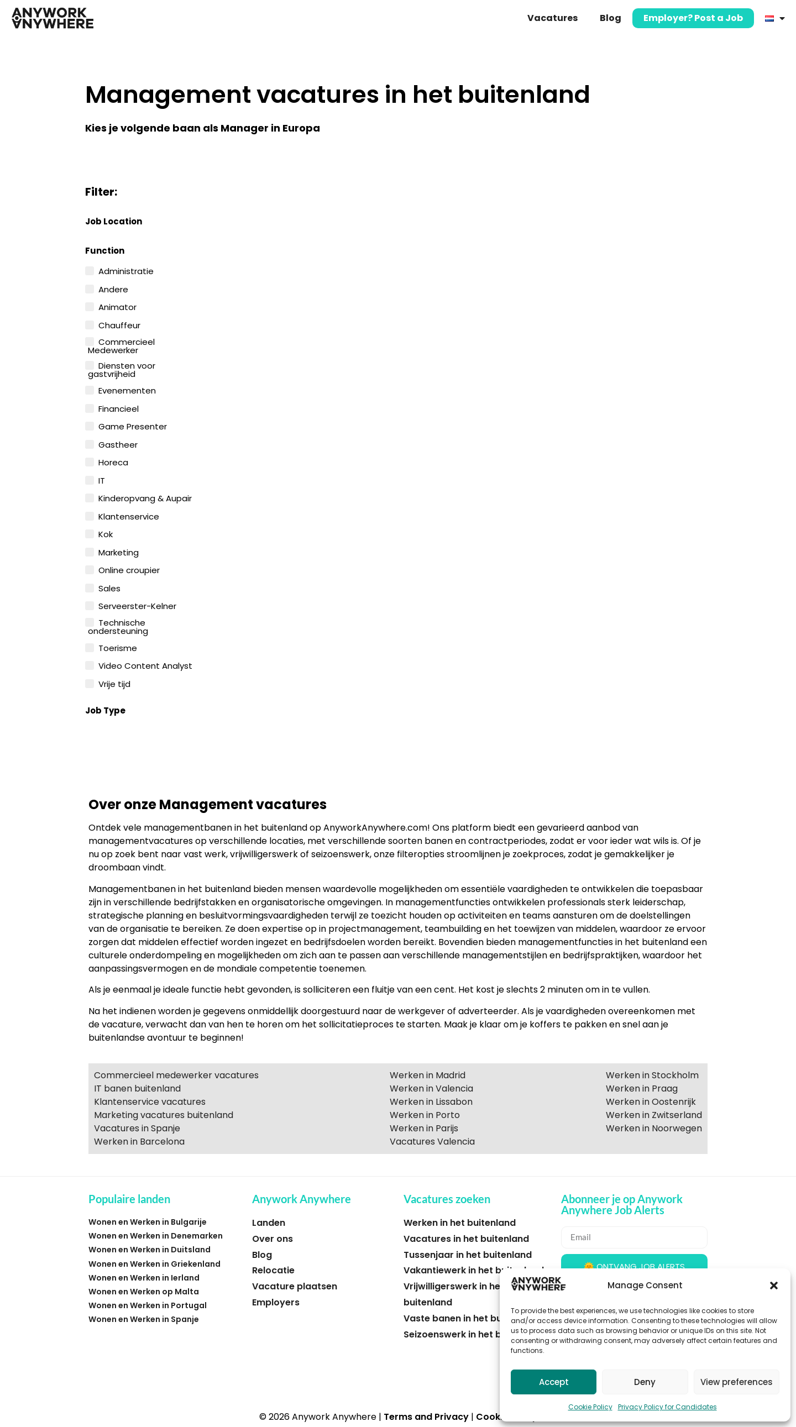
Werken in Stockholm (652, 1075)
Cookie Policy (590, 1407)
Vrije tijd (114, 683)
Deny (645, 1382)
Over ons (272, 1238)
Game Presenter (132, 426)
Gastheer (118, 444)
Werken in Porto (425, 1115)
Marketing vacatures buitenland (163, 1115)
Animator (117, 306)
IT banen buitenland (137, 1088)
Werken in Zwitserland (654, 1115)
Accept (554, 1382)
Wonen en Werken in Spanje (143, 1319)
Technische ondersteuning (118, 626)
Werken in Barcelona (139, 1141)
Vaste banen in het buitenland (471, 1318)
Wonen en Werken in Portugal (147, 1305)
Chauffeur (119, 324)
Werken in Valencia (431, 1088)
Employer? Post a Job (693, 18)
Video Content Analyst (145, 665)
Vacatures (552, 18)
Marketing (118, 552)
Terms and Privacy (426, 1416)
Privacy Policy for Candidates (667, 1407)
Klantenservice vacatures (150, 1101)
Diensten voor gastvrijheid (121, 369)
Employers (276, 1302)
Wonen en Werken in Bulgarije (147, 1221)
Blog (610, 18)
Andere (113, 288)
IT (101, 480)
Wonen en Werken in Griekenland (154, 1263)
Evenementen (127, 390)
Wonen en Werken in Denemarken (155, 1235)
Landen (268, 1222)
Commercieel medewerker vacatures (176, 1075)
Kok (105, 533)
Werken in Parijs (424, 1128)
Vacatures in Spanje (137, 1128)
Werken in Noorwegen (654, 1128)
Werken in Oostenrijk (651, 1101)
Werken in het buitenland (460, 1222)
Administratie (126, 270)
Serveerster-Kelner (137, 605)
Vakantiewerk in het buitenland (474, 1270)
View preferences (736, 1382)
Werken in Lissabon (431, 1101)
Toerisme (117, 647)
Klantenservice (128, 516)
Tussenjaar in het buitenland (468, 1254)
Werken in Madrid (427, 1075)
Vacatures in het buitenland (466, 1238)
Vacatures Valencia (432, 1141)
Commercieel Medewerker (121, 345)
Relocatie (273, 1270)
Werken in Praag (642, 1088)
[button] (773, 1285)
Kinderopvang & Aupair (145, 497)
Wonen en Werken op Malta (143, 1291)
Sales (109, 587)
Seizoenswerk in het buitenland (474, 1334)
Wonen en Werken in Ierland (144, 1277)
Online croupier (129, 569)
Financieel (118, 408)
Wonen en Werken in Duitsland (149, 1249)
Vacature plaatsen (294, 1286)
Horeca (113, 461)
